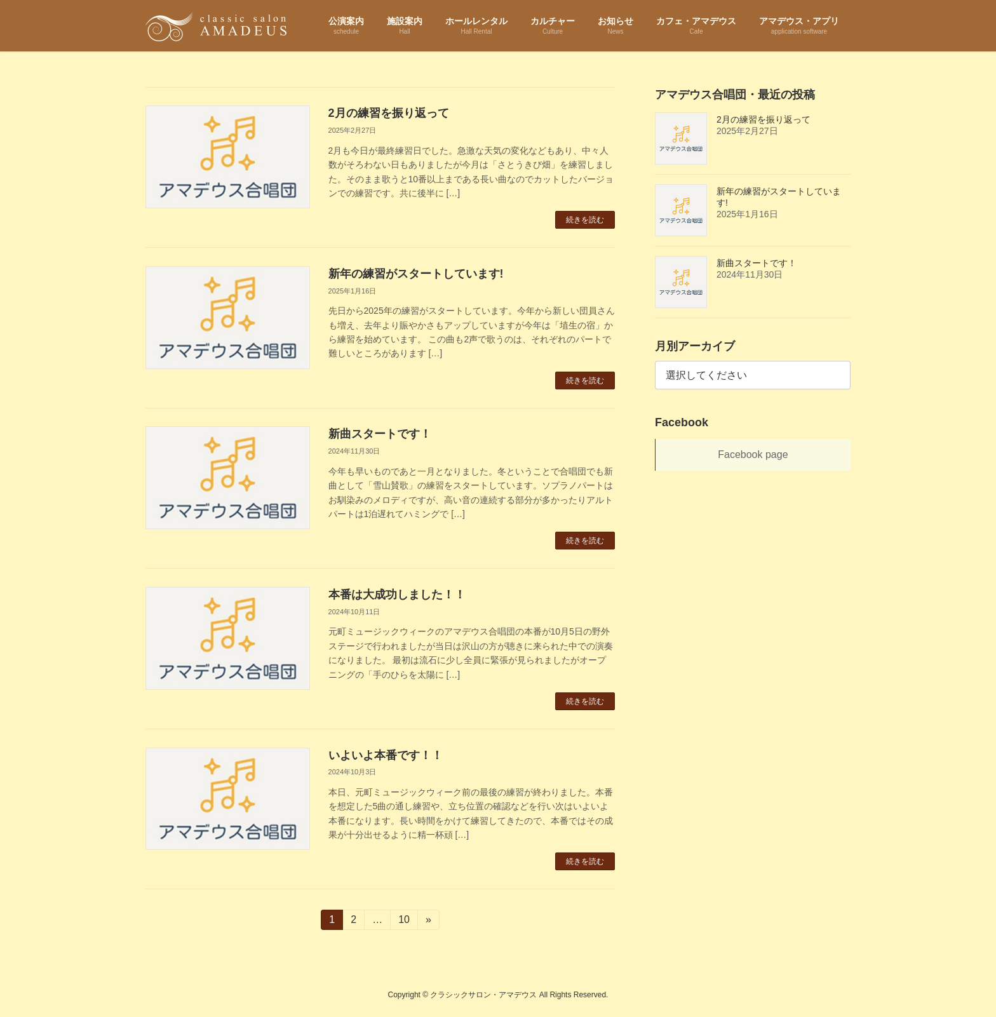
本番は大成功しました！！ (397, 594)
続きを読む (585, 219)
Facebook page (753, 454)
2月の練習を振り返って (388, 113)
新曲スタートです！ (379, 434)
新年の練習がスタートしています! (416, 273)
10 (404, 921)
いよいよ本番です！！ (385, 755)
